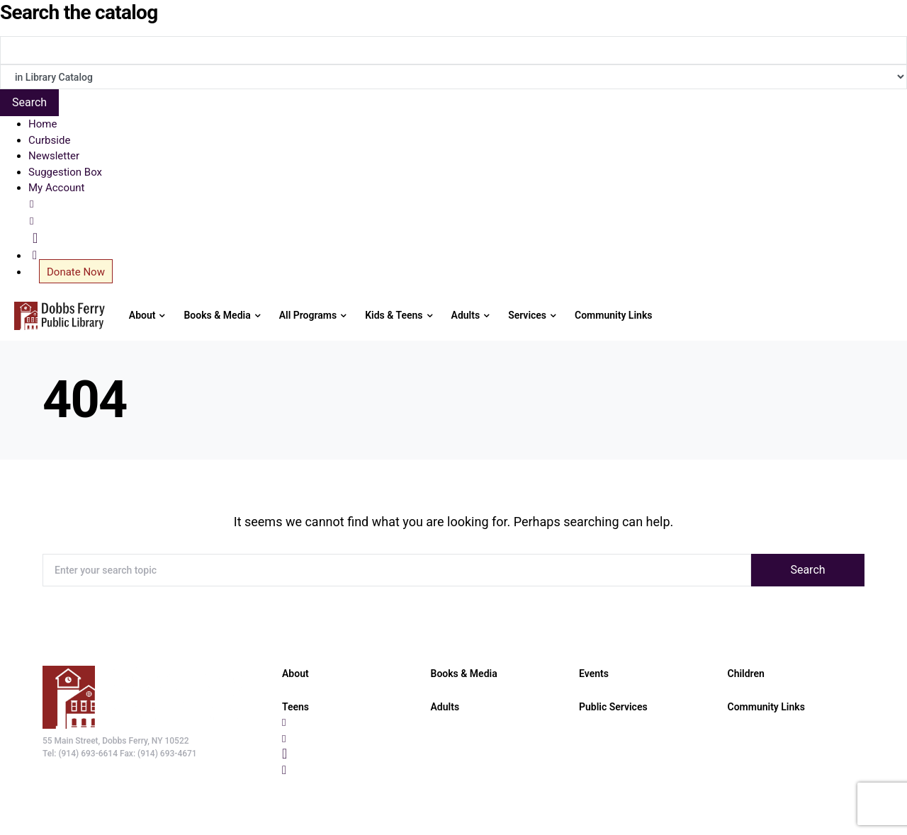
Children (746, 673)
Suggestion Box (65, 172)
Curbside (49, 140)
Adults (445, 706)
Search (807, 569)
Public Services (613, 706)
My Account (56, 187)
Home (42, 124)
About (295, 673)
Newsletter (53, 155)
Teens (295, 706)
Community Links (766, 706)
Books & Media (464, 673)
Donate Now (76, 272)
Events (594, 673)
